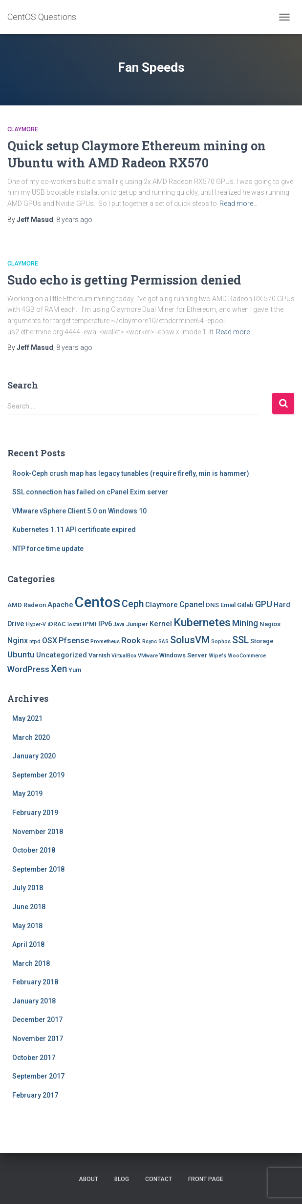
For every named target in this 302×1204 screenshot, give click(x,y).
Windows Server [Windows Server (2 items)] (183, 655)
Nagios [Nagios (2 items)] (269, 624)
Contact (158, 1179)
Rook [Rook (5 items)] (131, 640)
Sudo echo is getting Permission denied (124, 280)
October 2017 (33, 1057)
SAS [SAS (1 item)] (163, 641)
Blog (121, 1179)
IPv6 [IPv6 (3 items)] (105, 623)
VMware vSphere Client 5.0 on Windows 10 (79, 511)
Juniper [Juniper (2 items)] (137, 624)
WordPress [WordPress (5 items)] (28, 669)
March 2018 (31, 963)
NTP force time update (48, 548)
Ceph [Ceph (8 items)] (133, 604)
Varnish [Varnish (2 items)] (99, 655)
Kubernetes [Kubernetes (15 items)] (202, 622)
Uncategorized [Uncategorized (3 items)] (61, 655)
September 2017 (38, 1076)
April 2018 (28, 944)
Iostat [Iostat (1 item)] (74, 624)
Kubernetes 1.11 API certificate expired (74, 529)
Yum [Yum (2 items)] (74, 669)
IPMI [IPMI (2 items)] (90, 624)
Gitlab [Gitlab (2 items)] (245, 605)
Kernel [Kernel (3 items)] (161, 623)
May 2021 (27, 718)
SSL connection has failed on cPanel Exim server (90, 492)
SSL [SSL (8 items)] (240, 640)
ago (74, 220)
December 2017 (37, 1019)
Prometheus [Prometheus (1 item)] (105, 641)
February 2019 (35, 812)
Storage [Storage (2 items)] (262, 641)
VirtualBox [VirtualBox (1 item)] (123, 656)
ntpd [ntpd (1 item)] (35, 641)
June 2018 (28, 907)
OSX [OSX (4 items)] (49, 640)
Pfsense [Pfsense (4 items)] (74, 640)
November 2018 (37, 832)
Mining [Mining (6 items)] (245, 623)
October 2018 (33, 850)
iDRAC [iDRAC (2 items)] (56, 624)
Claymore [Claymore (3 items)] (161, 604)
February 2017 (35, 1095)
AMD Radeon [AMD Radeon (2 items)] (26, 605)
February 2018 (35, 982)
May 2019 (27, 793)
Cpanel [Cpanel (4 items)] (191, 604)
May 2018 (27, 926)
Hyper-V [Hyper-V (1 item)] (36, 624)
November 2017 (37, 1038)
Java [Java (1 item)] (119, 624)
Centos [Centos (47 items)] (97, 602)
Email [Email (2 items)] (228, 605)
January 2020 (34, 756)
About (88, 1179)
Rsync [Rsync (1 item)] (149, 641)
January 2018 (34, 1001)
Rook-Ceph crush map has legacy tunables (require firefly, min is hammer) (130, 473)
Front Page (205, 1179)
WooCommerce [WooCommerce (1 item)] (247, 656)
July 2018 (27, 888)
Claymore (22, 129)
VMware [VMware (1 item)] (148, 656)
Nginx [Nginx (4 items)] (17, 640)
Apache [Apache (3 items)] (60, 604)
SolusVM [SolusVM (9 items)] (190, 640)
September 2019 (38, 775)
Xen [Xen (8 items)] (59, 668)
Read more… (238, 203)
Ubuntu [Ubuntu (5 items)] (21, 654)
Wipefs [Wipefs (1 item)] (217, 656)
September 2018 (38, 869)
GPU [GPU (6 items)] (263, 604)
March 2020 (31, 737)
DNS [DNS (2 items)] (212, 605)
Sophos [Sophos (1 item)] (221, 641)
